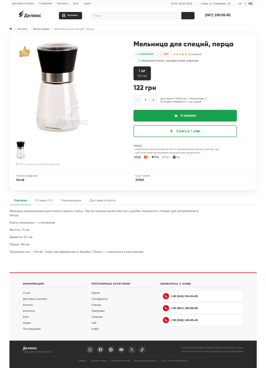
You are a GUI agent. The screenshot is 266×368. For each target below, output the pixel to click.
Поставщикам (32, 328)
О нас (26, 292)
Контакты (62, 3)
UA (240, 3)
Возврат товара (99, 361)
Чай (93, 322)
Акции (87, 3)
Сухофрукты (99, 298)
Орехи (95, 292)
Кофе (94, 328)
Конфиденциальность (145, 361)
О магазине (45, 3)
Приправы (98, 310)
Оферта (82, 361)
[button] (205, 98)
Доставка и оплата (23, 3)
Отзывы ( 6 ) (44, 200)
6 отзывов (195, 54)
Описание (20, 200)
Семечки (97, 316)
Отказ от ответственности (174, 361)
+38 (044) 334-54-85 (180, 296)
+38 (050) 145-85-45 (180, 320)
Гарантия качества (120, 361)
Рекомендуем (71, 200)
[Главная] (10, 29)
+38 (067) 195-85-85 (180, 308)
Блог (76, 3)
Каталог (73, 15)
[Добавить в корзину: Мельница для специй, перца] (185, 115)
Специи (96, 304)
